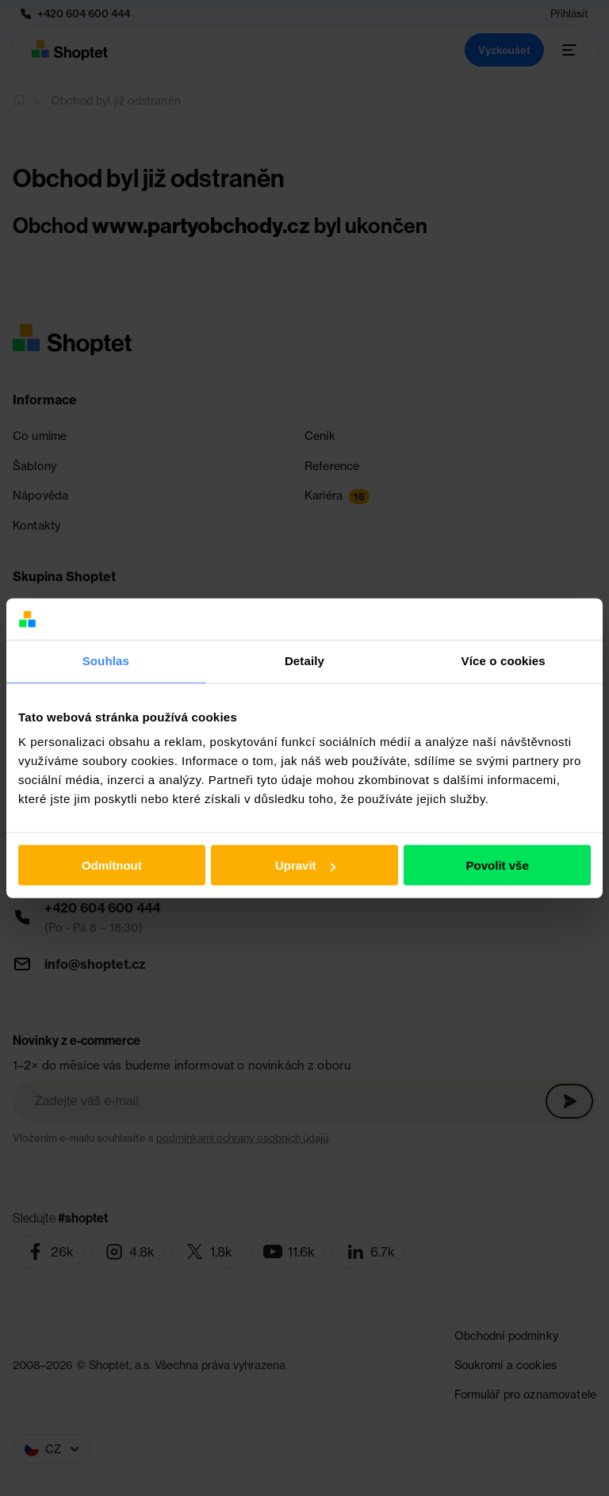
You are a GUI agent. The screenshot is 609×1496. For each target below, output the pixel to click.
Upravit (305, 865)
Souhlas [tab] (105, 661)
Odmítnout (112, 865)
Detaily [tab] (304, 661)
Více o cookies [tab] (504, 661)
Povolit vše (497, 865)
